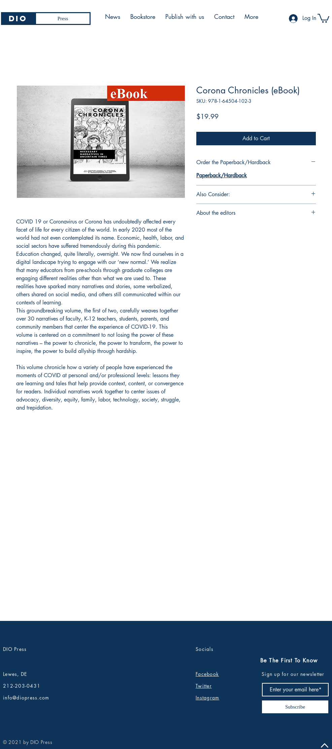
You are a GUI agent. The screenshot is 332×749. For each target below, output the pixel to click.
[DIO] (18, 18)
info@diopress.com (26, 697)
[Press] (63, 18)
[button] (323, 18)
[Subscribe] (295, 706)
